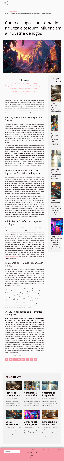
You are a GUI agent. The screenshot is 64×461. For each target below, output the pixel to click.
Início (4, 11)
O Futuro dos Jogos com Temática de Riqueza (23, 94)
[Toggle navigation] (5, 3)
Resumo (24, 80)
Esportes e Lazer (32, 452)
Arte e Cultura (12, 11)
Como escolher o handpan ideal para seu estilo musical (49, 426)
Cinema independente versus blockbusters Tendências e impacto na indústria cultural (56, 207)
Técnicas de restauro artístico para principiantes (56, 107)
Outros (32, 458)
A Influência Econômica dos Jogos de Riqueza (23, 88)
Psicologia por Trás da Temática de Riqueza (24, 91)
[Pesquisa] (12, 451)
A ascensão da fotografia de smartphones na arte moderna (56, 174)
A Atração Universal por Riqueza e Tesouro (24, 83)
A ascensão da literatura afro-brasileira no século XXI (54, 140)
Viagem (32, 455)
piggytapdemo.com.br (11, 256)
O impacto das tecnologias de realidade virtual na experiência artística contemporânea (57, 242)
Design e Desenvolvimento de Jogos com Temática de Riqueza (23, 86)
